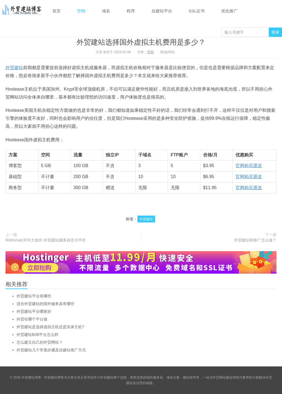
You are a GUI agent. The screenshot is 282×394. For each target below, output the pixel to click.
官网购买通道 (248, 165)
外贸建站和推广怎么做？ (255, 240)
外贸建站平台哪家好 (34, 311)
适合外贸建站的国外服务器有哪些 (45, 303)
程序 (131, 11)
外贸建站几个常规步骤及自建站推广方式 (51, 350)
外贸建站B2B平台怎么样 (37, 334)
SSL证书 (197, 11)
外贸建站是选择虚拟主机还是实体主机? (50, 327)
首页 (56, 11)
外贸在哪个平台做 (32, 319)
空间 (81, 11)
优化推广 (229, 11)
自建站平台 (161, 11)
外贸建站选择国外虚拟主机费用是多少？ (141, 42)
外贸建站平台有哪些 (34, 296)
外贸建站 (14, 67)
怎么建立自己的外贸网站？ (40, 342)
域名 (106, 11)
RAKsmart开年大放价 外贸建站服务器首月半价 (46, 240)
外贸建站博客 (22, 10)
